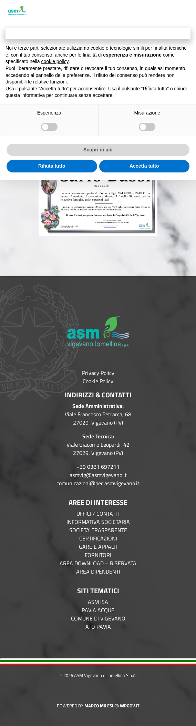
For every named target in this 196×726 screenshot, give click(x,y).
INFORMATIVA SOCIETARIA (98, 522)
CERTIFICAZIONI (98, 538)
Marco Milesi (98, 705)
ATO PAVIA (98, 627)
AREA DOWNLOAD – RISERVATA (98, 563)
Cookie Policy (98, 381)
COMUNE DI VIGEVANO (98, 618)
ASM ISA (98, 602)
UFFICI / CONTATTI (98, 513)
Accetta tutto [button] (144, 166)
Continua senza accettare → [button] (98, 33)
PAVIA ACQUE (98, 610)
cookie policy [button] (55, 61)
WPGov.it (130, 705)
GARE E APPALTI (98, 547)
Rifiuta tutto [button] (51, 166)
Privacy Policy (98, 373)
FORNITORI (98, 555)
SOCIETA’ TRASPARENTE (98, 530)
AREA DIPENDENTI (98, 571)
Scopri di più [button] (98, 149)
